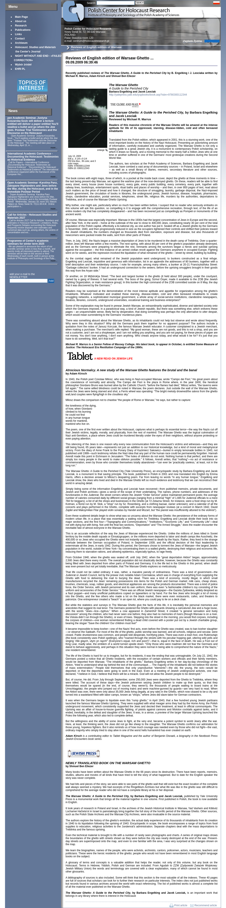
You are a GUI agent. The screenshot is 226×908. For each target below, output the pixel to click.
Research (21, 25)
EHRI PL (20, 68)
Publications (22, 29)
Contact (20, 38)
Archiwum (21, 42)
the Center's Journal (35, 49)
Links (18, 34)
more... (54, 147)
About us (20, 21)
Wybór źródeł (23, 64)
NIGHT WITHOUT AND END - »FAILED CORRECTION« (37, 58)
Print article (180, 905)
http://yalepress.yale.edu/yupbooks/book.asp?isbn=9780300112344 (148, 94)
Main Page (21, 16)
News (13, 111)
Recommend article (206, 905)
